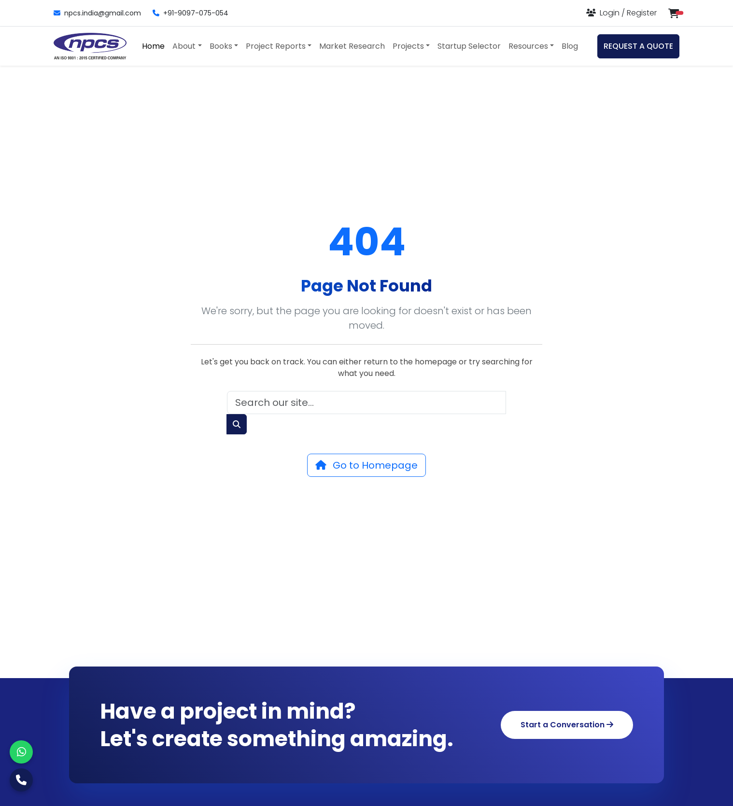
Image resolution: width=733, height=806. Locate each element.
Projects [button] (408, 46)
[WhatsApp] (21, 752)
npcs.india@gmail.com (97, 13)
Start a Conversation (567, 724)
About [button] (184, 46)
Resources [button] (528, 46)
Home (153, 46)
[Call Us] (21, 780)
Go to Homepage (366, 465)
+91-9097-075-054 (190, 13)
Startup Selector (469, 46)
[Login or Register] (621, 12)
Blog (570, 46)
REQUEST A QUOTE (638, 46)
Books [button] (221, 46)
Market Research (352, 46)
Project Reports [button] (276, 46)
